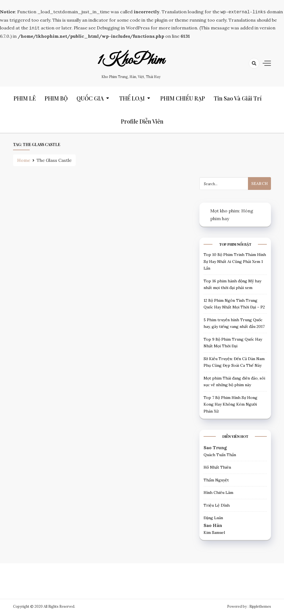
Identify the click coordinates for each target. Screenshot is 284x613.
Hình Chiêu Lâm (218, 491)
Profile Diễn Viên (142, 120)
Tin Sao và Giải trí (238, 97)
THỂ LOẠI (132, 97)
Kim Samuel (214, 531)
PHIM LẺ (25, 97)
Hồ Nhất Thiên (217, 466)
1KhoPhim (130, 59)
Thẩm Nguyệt (216, 478)
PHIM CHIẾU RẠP (182, 97)
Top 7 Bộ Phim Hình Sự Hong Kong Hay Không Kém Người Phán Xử (230, 403)
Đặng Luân (213, 516)
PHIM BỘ (56, 97)
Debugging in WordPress (123, 27)
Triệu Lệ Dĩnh (217, 504)
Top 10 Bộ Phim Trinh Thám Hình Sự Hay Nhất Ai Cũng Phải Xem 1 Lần (235, 260)
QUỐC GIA (90, 97)
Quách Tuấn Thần (220, 453)
